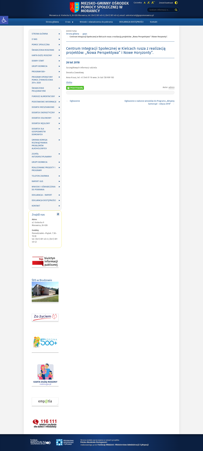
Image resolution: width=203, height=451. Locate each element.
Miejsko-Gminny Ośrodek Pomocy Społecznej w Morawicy (105, 7)
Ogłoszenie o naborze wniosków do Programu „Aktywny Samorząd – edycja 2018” (149, 102)
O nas (67, 21)
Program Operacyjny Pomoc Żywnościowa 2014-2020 (42, 80)
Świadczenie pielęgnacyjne (39, 89)
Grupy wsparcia (39, 66)
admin (171, 87)
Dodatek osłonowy (41, 118)
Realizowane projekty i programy (43, 169)
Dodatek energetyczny (43, 112)
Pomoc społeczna (40, 44)
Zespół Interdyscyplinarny (42, 155)
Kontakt (153, 21)
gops (85, 33)
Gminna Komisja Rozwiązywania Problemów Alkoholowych (39, 144)
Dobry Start (38, 60)
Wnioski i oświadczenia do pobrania (96, 21)
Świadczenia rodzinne (43, 50)
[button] (4, 20)
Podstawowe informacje (44, 101)
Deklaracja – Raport (42, 195)
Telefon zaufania (40, 176)
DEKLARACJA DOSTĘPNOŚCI (131, 21)
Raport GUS (37, 181)
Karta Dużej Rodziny (42, 55)
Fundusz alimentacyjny (43, 96)
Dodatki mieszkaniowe (43, 107)
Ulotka (69, 82)
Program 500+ (38, 71)
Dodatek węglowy (41, 123)
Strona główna (52, 21)
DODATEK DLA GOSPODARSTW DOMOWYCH (39, 131)
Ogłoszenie (75, 101)
